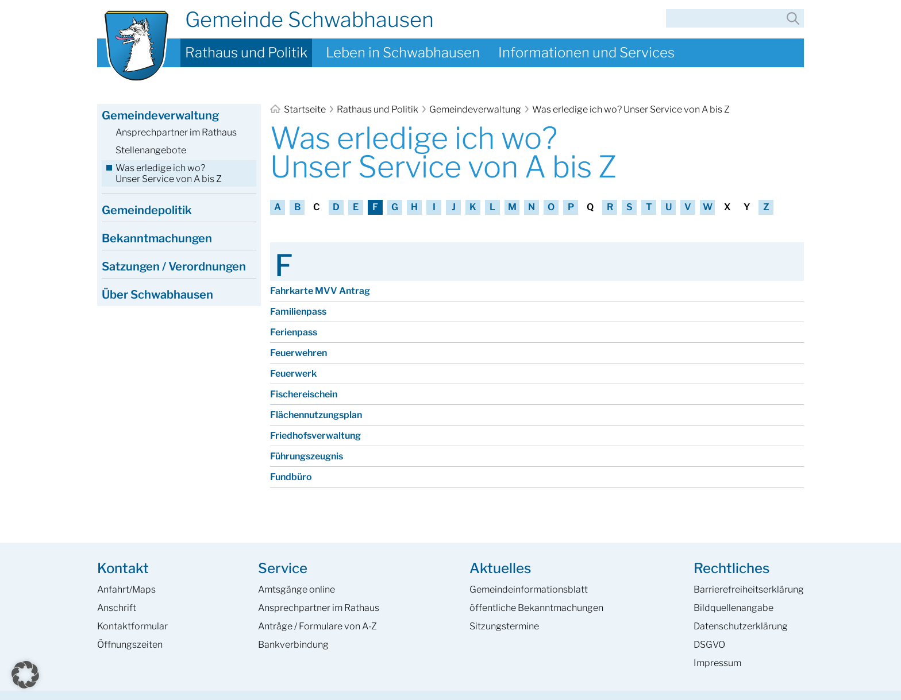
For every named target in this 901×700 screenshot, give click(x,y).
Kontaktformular (132, 626)
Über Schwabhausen (157, 294)
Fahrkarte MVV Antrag (320, 290)
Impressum (717, 663)
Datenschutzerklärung (741, 626)
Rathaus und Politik (246, 52)
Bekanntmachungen (157, 238)
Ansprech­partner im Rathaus (318, 607)
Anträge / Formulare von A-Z (317, 626)
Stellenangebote (150, 150)
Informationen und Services (586, 52)
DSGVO (709, 644)
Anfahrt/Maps (126, 589)
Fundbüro (291, 476)
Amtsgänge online (296, 589)
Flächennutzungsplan (316, 414)
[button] (25, 674)
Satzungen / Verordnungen (174, 266)
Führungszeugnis (306, 456)
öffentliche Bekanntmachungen (536, 607)
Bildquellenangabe (733, 607)
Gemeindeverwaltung (475, 109)
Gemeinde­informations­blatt (528, 589)
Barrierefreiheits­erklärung (749, 589)
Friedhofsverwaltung (315, 435)
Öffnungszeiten (130, 644)
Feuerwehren (298, 352)
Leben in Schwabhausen (403, 52)
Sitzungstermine (504, 626)
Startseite (299, 109)
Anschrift (116, 607)
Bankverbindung (293, 644)
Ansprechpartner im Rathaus (176, 132)
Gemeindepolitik (147, 210)
